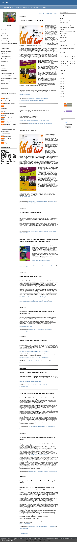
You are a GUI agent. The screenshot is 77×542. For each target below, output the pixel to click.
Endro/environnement (6, 56)
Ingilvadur (3, 111)
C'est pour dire (7, 106)
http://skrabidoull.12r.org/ (26, 326)
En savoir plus (9, 540)
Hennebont (3, 68)
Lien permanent (33, 100)
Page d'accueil (48, 13)
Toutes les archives (64, 99)
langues (12, 159)
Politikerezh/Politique (6, 80)
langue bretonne (8, 156)
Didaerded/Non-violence (6, 53)
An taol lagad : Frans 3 (9, 103)
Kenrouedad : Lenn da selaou (67, 48)
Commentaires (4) (29, 428)
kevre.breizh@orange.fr (25, 523)
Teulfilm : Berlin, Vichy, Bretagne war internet (33, 340)
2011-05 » (55, 13)
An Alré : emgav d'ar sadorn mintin (30, 212)
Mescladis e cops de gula (10, 124)
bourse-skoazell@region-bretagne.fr (41, 260)
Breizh (4, 157)
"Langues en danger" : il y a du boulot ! (31, 20)
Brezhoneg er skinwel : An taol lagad (31, 276)
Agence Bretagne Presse (7, 100)
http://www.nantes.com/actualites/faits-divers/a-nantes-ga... (34, 120)
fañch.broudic (4, 108)
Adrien (61, 18)
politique (5, 163)
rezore (5, 2)
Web (2, 86)
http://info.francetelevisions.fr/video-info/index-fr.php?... (33, 296)
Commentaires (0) (48, 123)
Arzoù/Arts (3, 33)
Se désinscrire (68, 124)
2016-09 (62, 78)
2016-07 (62, 83)
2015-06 (62, 86)
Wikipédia (6, 143)
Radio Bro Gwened (5, 133)
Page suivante (24, 533)
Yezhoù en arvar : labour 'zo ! (28, 130)
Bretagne (5, 161)
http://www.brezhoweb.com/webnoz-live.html (30, 381)
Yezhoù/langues (4, 88)
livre (13, 154)
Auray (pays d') (4, 35)
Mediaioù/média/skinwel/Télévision (9, 78)
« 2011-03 (41, 13)
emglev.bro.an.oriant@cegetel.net (39, 454)
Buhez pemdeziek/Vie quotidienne (9, 43)
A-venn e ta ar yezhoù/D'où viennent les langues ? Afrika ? (37, 393)
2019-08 (62, 73)
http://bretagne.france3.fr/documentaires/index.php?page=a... (35, 351)
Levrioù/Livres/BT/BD (6, 75)
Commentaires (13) (31, 202)
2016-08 (62, 81)
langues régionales (5, 152)
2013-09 (62, 93)
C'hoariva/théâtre (5, 48)
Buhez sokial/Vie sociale (6, 46)
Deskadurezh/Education (6, 51)
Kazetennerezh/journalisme (7, 73)
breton (13, 161)
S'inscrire (68, 122)
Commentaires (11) (24, 528)
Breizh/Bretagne (5, 38)
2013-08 (62, 96)
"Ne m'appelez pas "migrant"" (66, 25)
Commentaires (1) (41, 100)
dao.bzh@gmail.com (25, 94)
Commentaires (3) (53, 471)
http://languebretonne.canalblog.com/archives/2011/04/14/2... (35, 357)
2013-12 (62, 91)
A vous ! (62, 15)
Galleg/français (4, 61)
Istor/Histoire (4, 70)
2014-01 (62, 88)
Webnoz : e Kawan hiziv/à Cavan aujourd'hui (33, 372)
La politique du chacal (9, 122)
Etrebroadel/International (6, 58)
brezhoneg (6, 154)
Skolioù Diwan (7, 136)
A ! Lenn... (6, 98)
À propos (9, 25)
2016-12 (62, 76)
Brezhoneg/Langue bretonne (7, 41)
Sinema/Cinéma (4, 83)
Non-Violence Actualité (6, 127)
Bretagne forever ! (8, 158)
